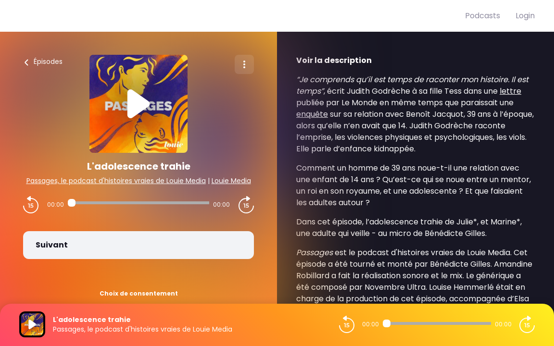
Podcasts (482, 15)
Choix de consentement (139, 293)
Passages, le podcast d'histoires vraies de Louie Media (116, 180)
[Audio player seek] (138, 202)
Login (525, 15)
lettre (510, 91)
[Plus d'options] (244, 64)
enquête (312, 114)
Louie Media (231, 180)
